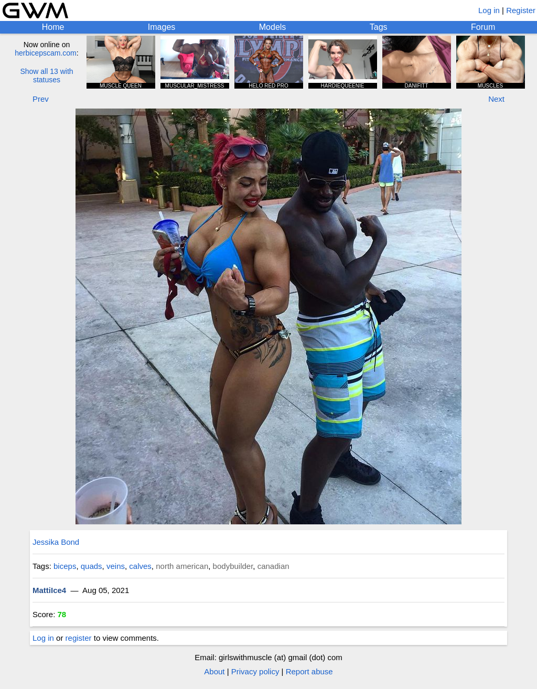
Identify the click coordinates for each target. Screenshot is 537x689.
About (214, 671)
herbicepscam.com (46, 53)
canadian (273, 566)
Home (53, 27)
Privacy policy (255, 671)
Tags (379, 27)
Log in (489, 10)
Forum (483, 27)
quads (91, 566)
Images (161, 27)
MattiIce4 (49, 590)
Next (496, 98)
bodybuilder (233, 566)
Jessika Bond (56, 541)
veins (115, 566)
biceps (64, 566)
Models (272, 27)
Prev (41, 98)
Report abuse (309, 671)
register (79, 637)
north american (182, 566)
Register (520, 10)
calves (140, 566)
